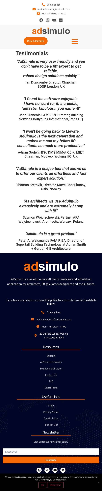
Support (51, 355)
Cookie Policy (51, 418)
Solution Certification (51, 368)
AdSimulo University (51, 362)
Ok (42, 485)
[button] (36, 41)
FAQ (51, 381)
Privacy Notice (51, 412)
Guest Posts (51, 387)
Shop (51, 405)
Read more (55, 485)
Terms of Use (51, 424)
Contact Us (51, 375)
